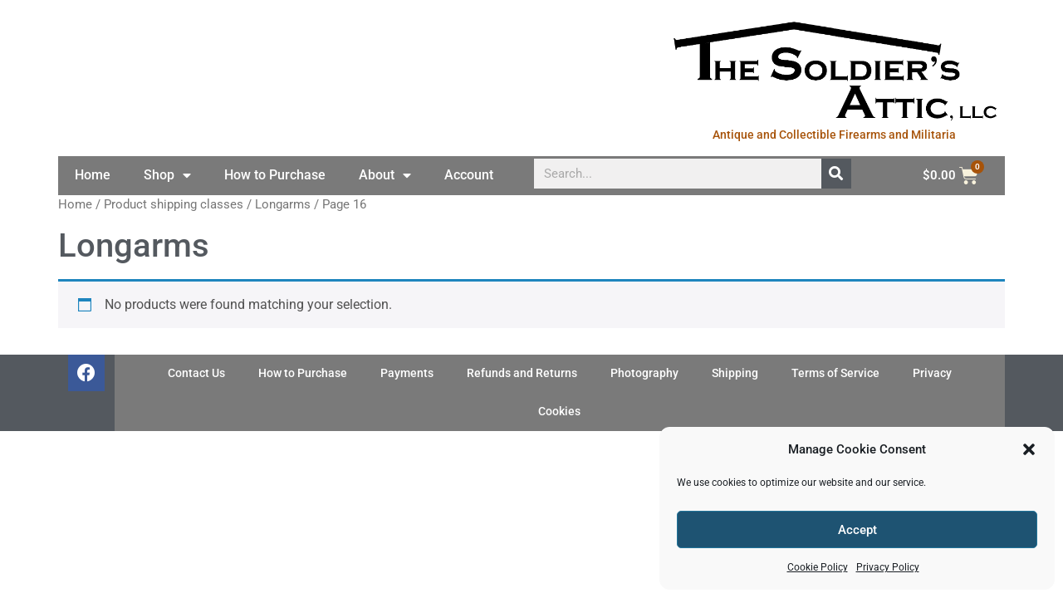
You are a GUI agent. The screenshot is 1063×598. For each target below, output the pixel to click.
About (385, 175)
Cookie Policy (817, 567)
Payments (407, 373)
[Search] (836, 174)
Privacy (932, 373)
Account (468, 175)
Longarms (283, 204)
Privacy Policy (887, 567)
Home (92, 175)
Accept (857, 529)
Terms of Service (835, 373)
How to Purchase (275, 175)
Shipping (735, 373)
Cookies (559, 411)
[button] (1029, 449)
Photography (644, 373)
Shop (167, 175)
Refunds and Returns (522, 373)
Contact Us (196, 373)
